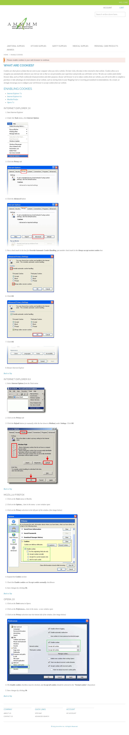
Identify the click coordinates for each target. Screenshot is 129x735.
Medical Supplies (80, 46)
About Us (7, 713)
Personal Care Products (106, 46)
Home (6, 55)
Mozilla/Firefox (12, 99)
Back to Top (8, 373)
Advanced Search (42, 716)
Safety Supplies (59, 46)
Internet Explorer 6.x (14, 96)
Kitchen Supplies (38, 46)
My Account (71, 713)
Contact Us (8, 716)
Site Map (38, 713)
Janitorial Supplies (16, 46)
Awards (10, 50)
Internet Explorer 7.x (14, 93)
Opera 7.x (10, 102)
